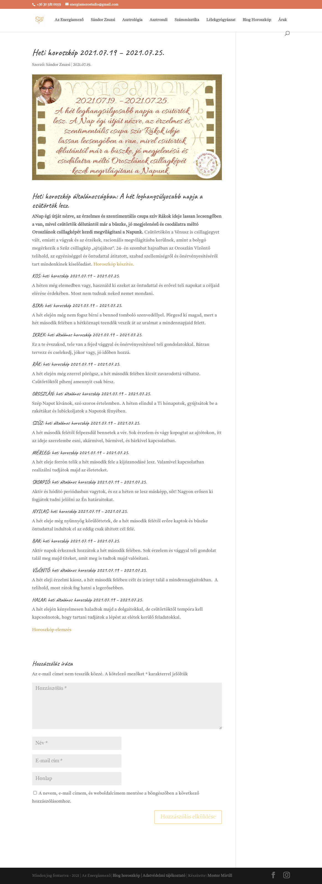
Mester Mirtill (219, 876)
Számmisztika (187, 20)
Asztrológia (132, 20)
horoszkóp (82, 334)
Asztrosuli (158, 20)
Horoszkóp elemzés (51, 630)
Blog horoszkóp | (128, 876)
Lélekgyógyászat (220, 20)
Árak (282, 20)
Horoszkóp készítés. (114, 264)
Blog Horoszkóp (257, 20)
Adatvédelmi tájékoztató (164, 876)
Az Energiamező (69, 20)
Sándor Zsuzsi (103, 20)
